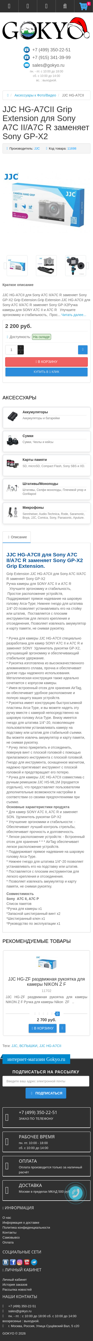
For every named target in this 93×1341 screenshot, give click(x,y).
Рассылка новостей (16, 1289)
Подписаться (46, 1093)
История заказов (14, 1284)
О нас (6, 1217)
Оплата (8, 1242)
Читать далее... (74, 315)
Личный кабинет (14, 1279)
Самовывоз (11, 1237)
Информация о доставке (20, 1222)
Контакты (9, 1232)
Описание (16, 537)
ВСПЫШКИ (28, 1046)
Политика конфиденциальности (26, 1227)
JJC (14, 1046)
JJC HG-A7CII (50, 1046)
